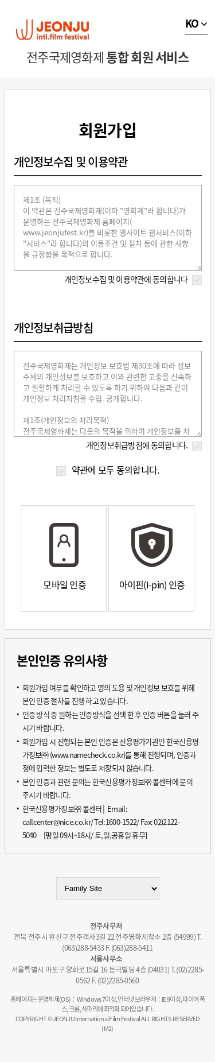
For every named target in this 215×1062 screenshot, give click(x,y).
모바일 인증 (64, 584)
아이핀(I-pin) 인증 (152, 584)
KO (192, 23)
